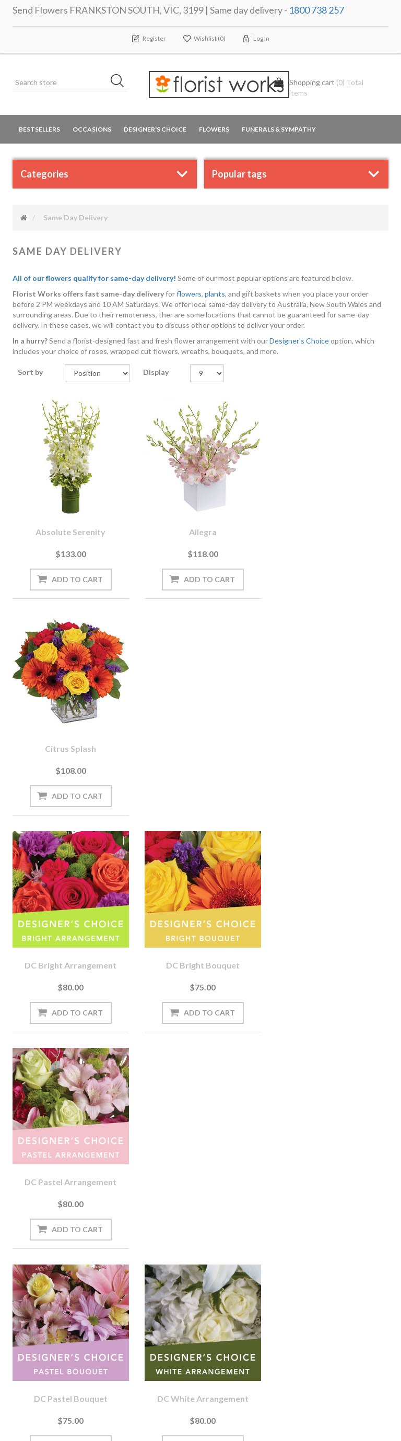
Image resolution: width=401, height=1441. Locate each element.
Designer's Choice (155, 129)
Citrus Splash (331, 530)
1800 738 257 (316, 10)
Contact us (134, 1338)
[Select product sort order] (97, 373)
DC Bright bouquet (201, 745)
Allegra (201, 530)
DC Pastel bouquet (70, 960)
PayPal (126, 1276)
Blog (122, 1234)
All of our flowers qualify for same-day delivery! (94, 278)
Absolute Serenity (70, 530)
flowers (189, 293)
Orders (28, 1213)
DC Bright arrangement (70, 745)
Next (237, 1065)
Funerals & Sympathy (279, 129)
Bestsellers (39, 129)
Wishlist (30, 1255)
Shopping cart (40, 1234)
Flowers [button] (214, 129)
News (124, 1213)
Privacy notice (236, 1234)
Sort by (30, 372)
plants (215, 293)
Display (156, 372)
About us (130, 1297)
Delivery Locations (47, 1276)
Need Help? (134, 1255)
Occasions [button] (92, 129)
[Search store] (70, 82)
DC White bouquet (331, 960)
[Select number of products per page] (207, 373)
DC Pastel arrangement (331, 745)
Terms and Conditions (249, 1213)
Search (322, 1214)
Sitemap (128, 1318)
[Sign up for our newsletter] (123, 1139)
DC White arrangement (200, 960)
